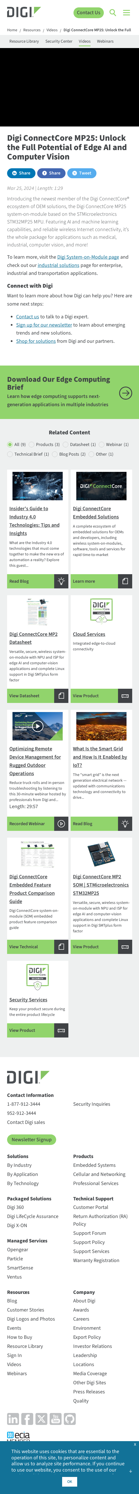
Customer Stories (25, 1310)
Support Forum (89, 1233)
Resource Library (24, 41)
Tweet (85, 173)
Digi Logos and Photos (31, 1319)
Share (24, 173)
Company (84, 1292)
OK (69, 1482)
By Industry (19, 1165)
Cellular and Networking (99, 1174)
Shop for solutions (36, 341)
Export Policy (87, 1337)
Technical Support (93, 1199)
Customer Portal (90, 1207)
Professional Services (96, 1183)
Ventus (14, 1277)
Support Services (91, 1251)
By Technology (23, 1183)
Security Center (58, 41)
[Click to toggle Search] (113, 13)
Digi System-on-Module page (88, 257)
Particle (15, 1258)
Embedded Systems (94, 1165)
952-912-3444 (21, 1113)
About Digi (84, 1300)
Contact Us (88, 12)
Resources (32, 30)
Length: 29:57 (37, 771)
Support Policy (89, 1242)
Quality (81, 1400)
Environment (87, 1328)
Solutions (17, 1156)
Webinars (105, 41)
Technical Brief (31, 454)
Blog (12, 1300)
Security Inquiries (91, 1104)
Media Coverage (90, 1373)
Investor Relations (92, 1346)
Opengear (17, 1249)
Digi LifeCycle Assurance (32, 1216)
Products (48, 445)
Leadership (85, 1355)
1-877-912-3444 (23, 1104)
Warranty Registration (96, 1260)
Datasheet (83, 445)
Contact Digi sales (26, 1122)
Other (104, 454)
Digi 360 (15, 1207)
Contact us (27, 316)
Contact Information (30, 1095)
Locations (83, 1364)
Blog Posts (72, 454)
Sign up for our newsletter (44, 325)
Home (12, 30)
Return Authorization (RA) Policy (100, 1220)
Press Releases (89, 1391)
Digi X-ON (17, 1225)
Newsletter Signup (32, 1139)
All (20, 445)
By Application (22, 1174)
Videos (52, 30)
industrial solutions (58, 265)
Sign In (14, 1355)
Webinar (117, 445)
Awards (81, 1310)
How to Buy (19, 1337)
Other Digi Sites (89, 1382)
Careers (81, 1319)
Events (14, 1328)
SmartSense (20, 1267)
